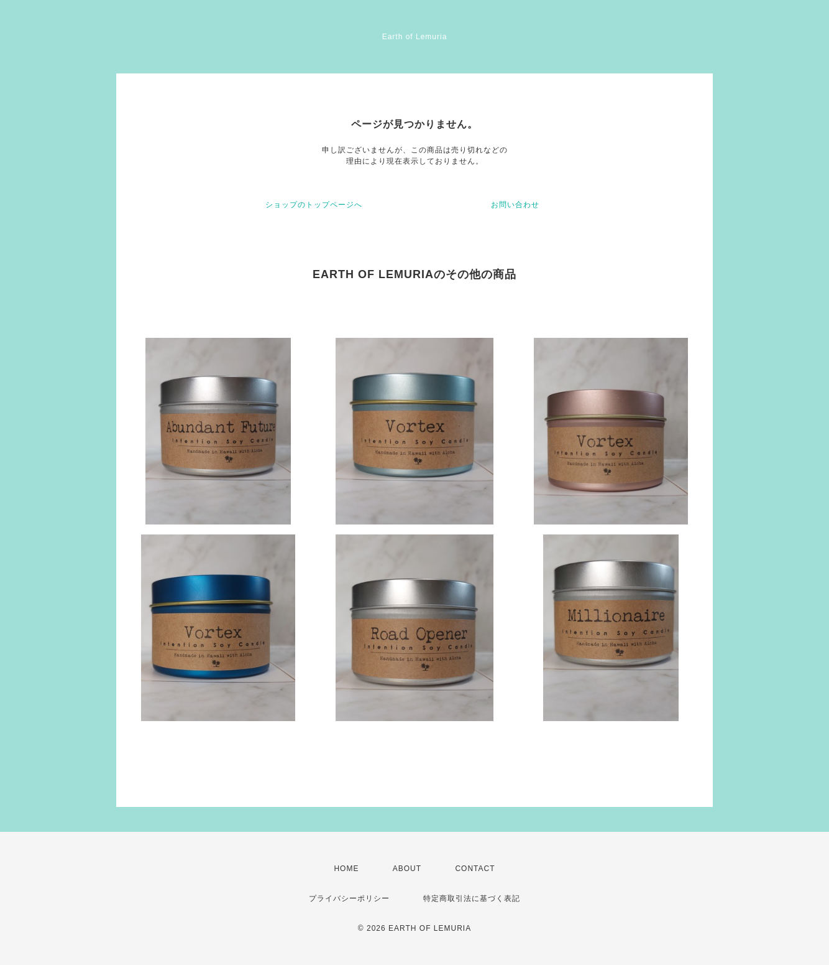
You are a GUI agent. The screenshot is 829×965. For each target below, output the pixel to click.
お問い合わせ (515, 204)
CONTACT (475, 868)
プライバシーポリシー (349, 898)
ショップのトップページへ (313, 204)
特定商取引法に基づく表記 (471, 898)
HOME (346, 868)
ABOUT (407, 868)
